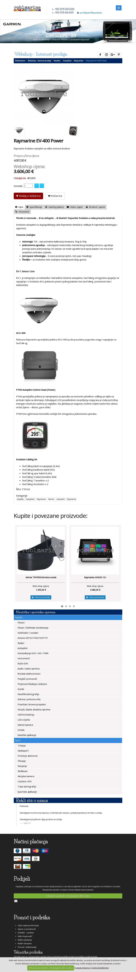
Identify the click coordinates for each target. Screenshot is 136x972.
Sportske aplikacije (27, 791)
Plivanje (21, 760)
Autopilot (61, 499)
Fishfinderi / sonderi (27, 632)
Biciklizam (22, 771)
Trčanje (21, 745)
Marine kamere (25, 724)
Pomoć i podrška (32, 917)
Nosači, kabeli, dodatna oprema (33, 709)
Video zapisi (75, 206)
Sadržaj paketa (54, 206)
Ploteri (21, 622)
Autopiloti (67, 61)
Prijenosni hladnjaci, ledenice (32, 683)
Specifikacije (34, 206)
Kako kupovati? (23, 936)
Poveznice (22, 211)
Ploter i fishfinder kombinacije (32, 627)
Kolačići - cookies (24, 932)
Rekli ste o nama (32, 800)
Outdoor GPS (24, 781)
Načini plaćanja (23, 939)
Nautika (57, 61)
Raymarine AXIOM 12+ (95, 577)
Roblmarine (20, 61)
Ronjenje (22, 765)
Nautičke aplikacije (26, 735)
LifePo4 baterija (25, 714)
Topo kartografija (26, 786)
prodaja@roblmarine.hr (91, 12)
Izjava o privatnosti (25, 929)
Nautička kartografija (28, 694)
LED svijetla (23, 719)
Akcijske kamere (25, 776)
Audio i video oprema (28, 668)
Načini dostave (23, 943)
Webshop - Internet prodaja (39, 61)
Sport (17, 740)
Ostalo (21, 729)
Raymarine (78, 61)
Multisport (22, 750)
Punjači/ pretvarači (27, 678)
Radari (20, 642)
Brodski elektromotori (28, 673)
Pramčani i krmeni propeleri (31, 704)
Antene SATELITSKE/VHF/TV (32, 637)
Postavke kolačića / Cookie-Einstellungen (91, 968)
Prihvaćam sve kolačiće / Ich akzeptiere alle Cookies (68, 896)
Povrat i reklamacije (25, 947)
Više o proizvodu (41, 597)
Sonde (20, 689)
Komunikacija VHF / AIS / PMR (32, 653)
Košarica (55, 196)
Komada (18, 185)
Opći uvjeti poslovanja (27, 925)
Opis (19, 206)
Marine (51, 499)
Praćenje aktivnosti (27, 755)
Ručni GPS (22, 663)
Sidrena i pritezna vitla (28, 699)
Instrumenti (23, 658)
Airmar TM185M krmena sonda (41, 577)
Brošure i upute (95, 206)
